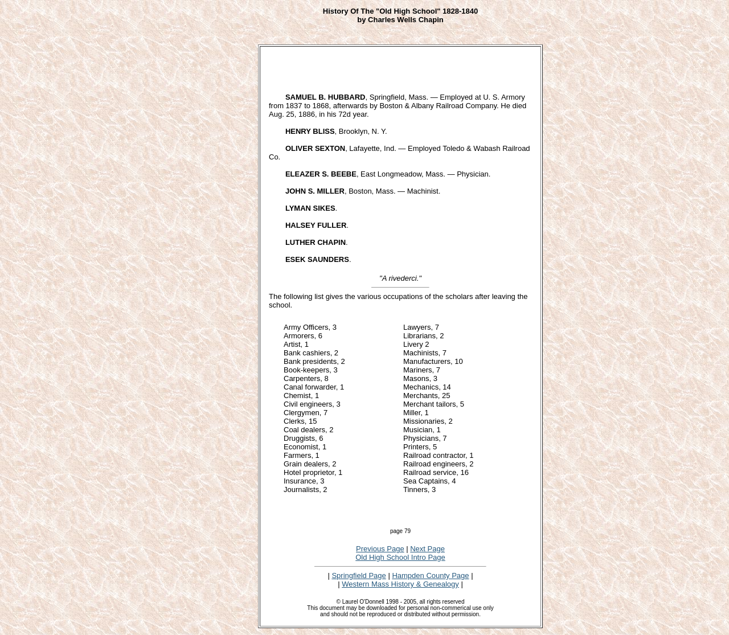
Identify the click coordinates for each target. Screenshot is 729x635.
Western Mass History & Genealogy (400, 584)
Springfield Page (358, 575)
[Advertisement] (220, 208)
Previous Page (380, 548)
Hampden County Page (430, 575)
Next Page (427, 548)
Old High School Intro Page (400, 557)
